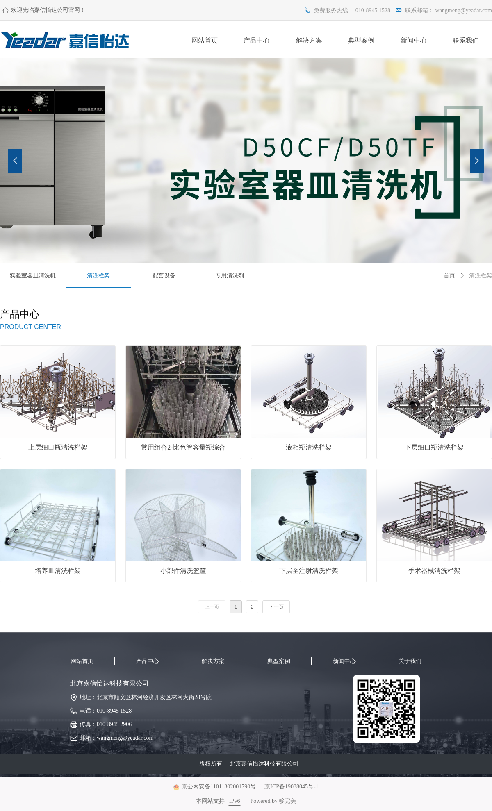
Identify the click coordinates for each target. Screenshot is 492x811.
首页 (449, 276)
